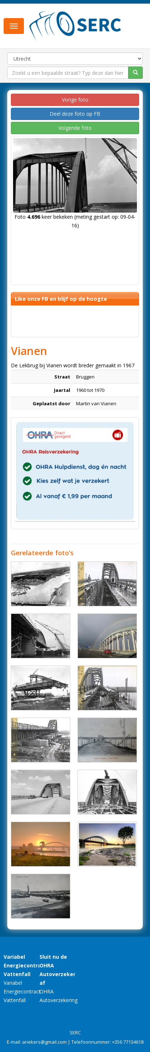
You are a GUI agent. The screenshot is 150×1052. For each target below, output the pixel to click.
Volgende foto (75, 127)
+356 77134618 (127, 1042)
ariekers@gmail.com (44, 1042)
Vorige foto (75, 99)
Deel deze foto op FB (75, 113)
